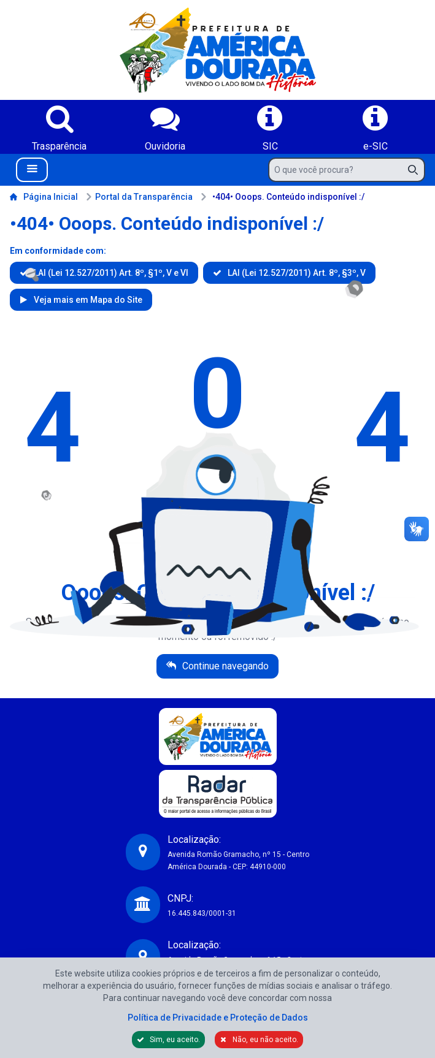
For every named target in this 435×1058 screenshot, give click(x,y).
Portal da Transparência (139, 197)
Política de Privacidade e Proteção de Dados (218, 1017)
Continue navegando (224, 666)
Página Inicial (44, 197)
